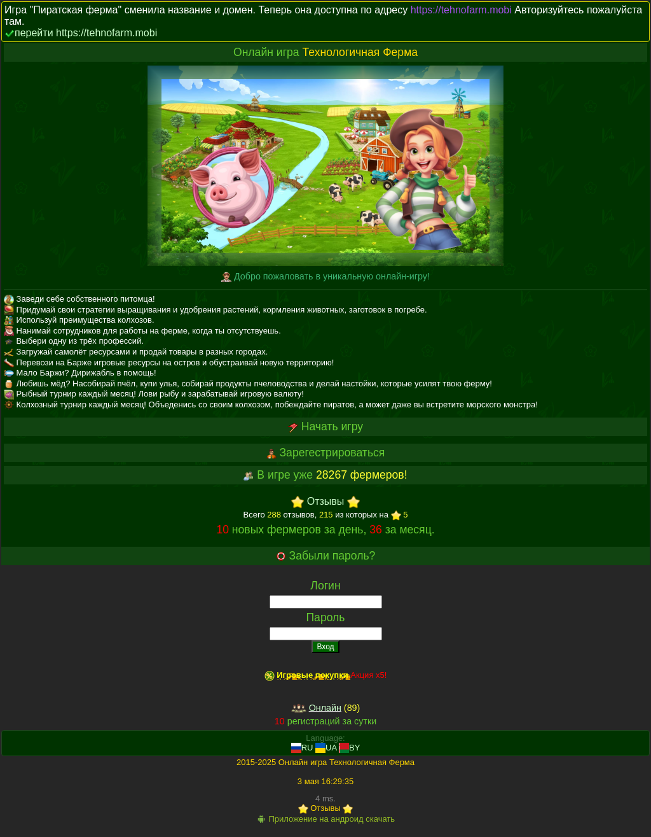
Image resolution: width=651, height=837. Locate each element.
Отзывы (326, 501)
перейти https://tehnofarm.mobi (86, 32)
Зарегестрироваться (332, 452)
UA (325, 747)
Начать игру (332, 426)
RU (302, 747)
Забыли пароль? (332, 555)
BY (349, 747)
